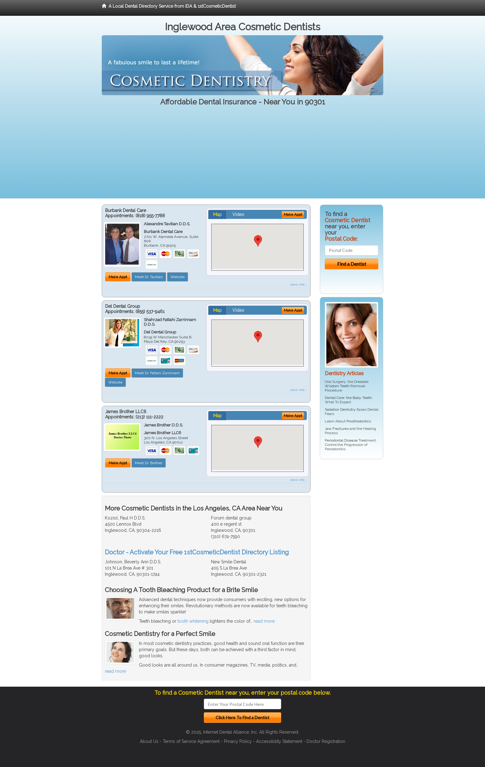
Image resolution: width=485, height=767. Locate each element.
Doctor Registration (326, 741)
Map (217, 214)
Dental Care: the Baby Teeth (348, 398)
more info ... (298, 284)
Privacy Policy (238, 741)
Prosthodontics (358, 421)
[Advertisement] (242, 155)
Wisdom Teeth (337, 386)
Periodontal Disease (341, 440)
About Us (149, 741)
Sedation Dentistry (340, 409)
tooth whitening (193, 621)
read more (264, 621)
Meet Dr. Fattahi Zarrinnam (157, 373)
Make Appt (118, 277)
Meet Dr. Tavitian (149, 277)
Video (238, 214)
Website (177, 277)
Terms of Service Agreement (191, 741)
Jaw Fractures (337, 428)
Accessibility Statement (279, 741)
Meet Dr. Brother (148, 463)
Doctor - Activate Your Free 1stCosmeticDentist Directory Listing (197, 552)
